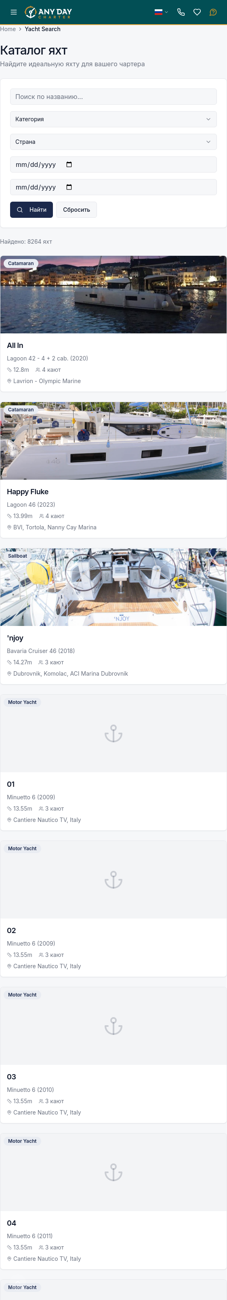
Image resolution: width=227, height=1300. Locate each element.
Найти (31, 209)
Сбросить (76, 209)
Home (8, 28)
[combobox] (113, 119)
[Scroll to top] (18, 1282)
